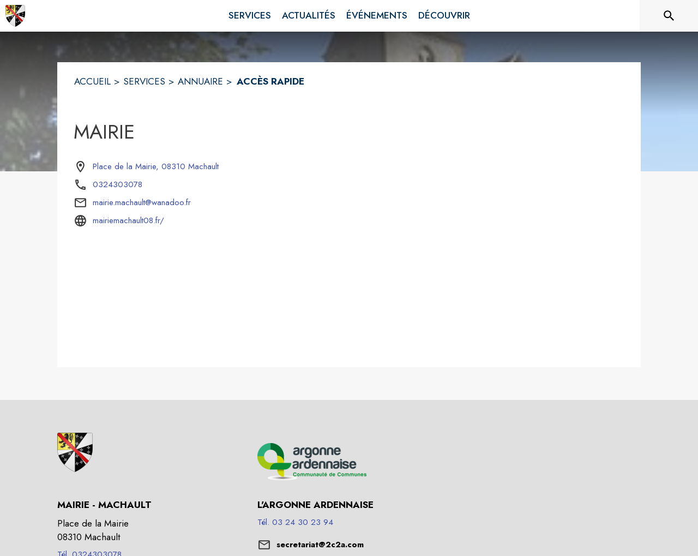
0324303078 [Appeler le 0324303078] (117, 184)
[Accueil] (15, 16)
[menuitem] (249, 13)
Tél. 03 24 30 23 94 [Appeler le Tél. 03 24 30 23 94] (295, 522)
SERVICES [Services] (144, 81)
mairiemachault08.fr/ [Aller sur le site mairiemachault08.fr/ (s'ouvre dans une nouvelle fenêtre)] (128, 220)
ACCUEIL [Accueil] (92, 81)
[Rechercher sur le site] (669, 16)
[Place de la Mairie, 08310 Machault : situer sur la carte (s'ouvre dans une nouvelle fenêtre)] (156, 167)
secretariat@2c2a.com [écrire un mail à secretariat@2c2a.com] (320, 545)
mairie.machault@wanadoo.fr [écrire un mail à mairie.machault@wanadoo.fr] (142, 202)
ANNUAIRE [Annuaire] (200, 81)
